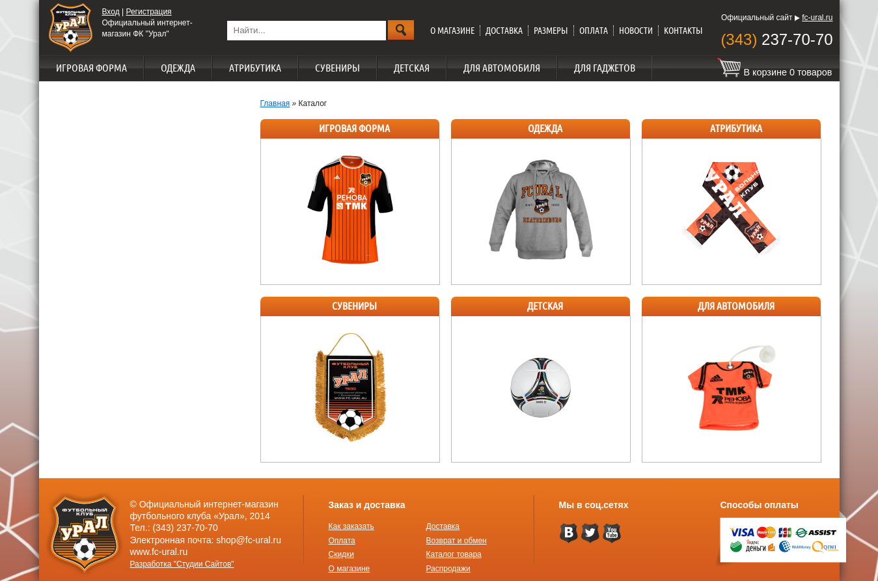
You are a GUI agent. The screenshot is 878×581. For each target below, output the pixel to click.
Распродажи (448, 568)
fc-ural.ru (817, 17)
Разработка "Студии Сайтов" (182, 564)
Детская (412, 68)
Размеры (551, 30)
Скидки (342, 554)
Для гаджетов (604, 68)
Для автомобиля (501, 68)
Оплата (593, 30)
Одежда (178, 68)
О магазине (452, 30)
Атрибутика (255, 68)
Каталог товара (454, 554)
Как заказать (351, 526)
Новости (636, 30)
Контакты (683, 30)
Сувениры (337, 68)
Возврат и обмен (456, 540)
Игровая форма (91, 68)
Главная (275, 103)
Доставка (504, 30)
